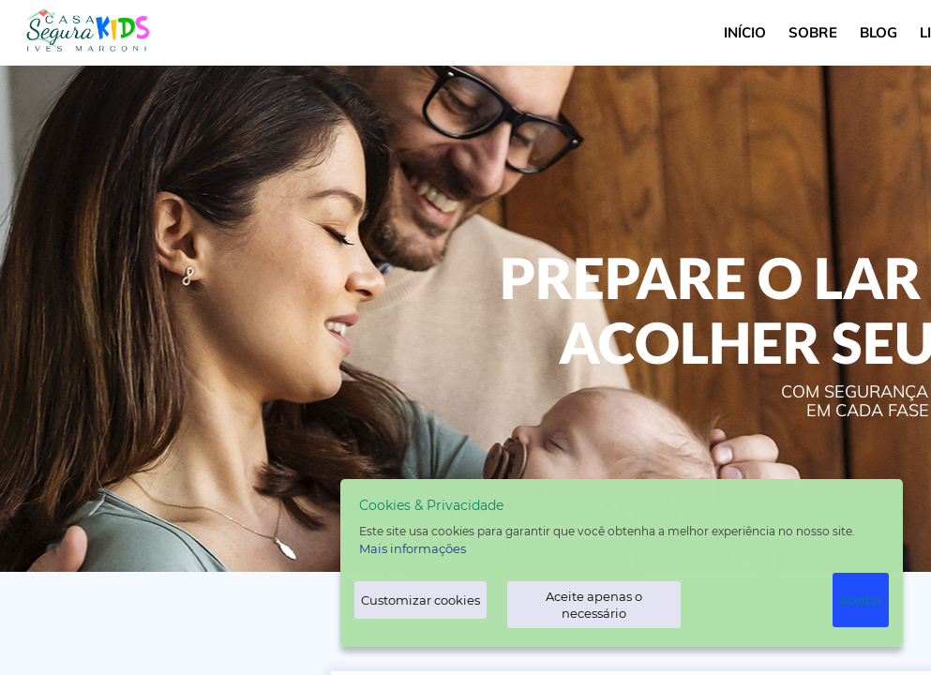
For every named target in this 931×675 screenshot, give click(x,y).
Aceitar (860, 600)
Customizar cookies (420, 600)
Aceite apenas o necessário (594, 605)
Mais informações (412, 548)
